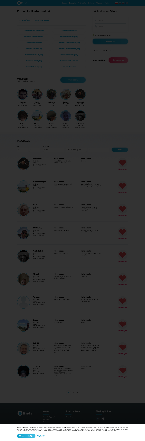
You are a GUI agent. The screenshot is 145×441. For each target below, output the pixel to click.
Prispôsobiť (40, 436)
